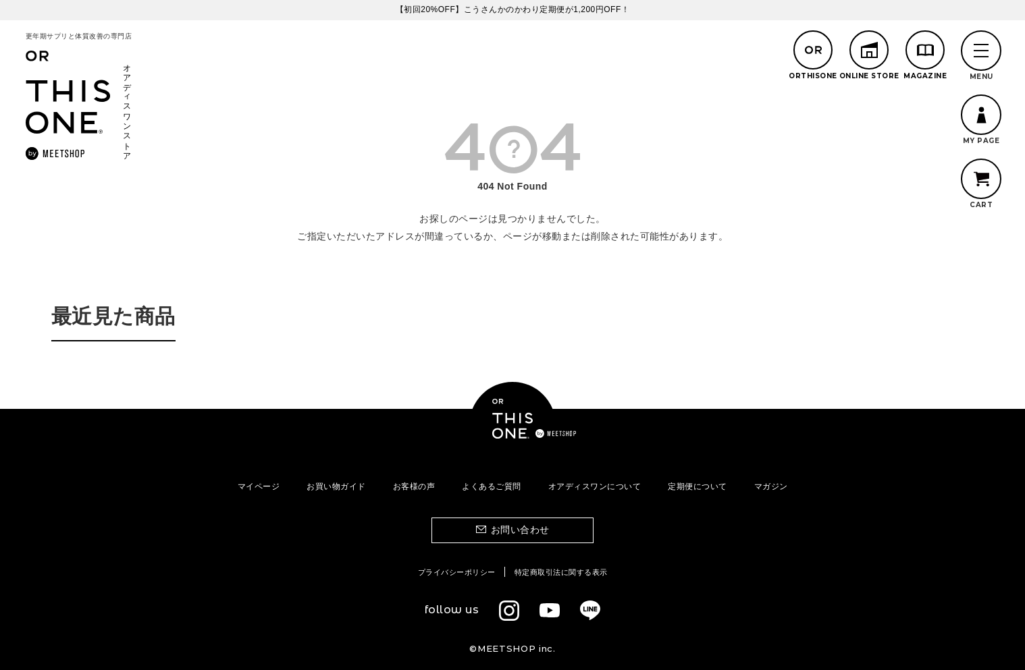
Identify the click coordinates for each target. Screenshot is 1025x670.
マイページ (259, 486)
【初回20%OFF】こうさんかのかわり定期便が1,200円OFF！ (513, 9)
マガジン (771, 486)
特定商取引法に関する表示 (561, 572)
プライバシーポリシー (457, 572)
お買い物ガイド (336, 486)
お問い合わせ (520, 529)
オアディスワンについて (594, 486)
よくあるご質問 (491, 486)
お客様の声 (414, 486)
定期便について (697, 486)
